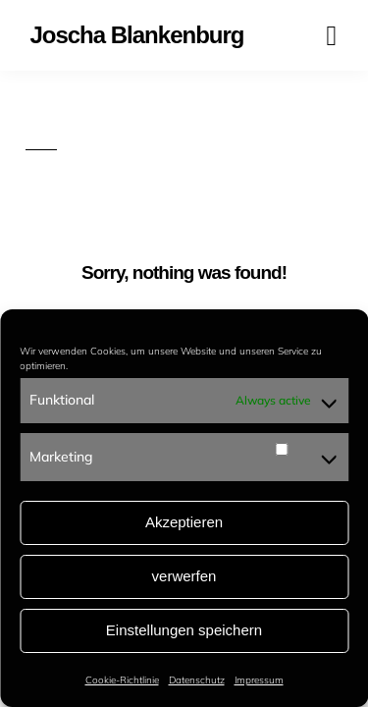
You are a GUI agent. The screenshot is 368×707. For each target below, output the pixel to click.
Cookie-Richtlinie (122, 680)
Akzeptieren (184, 522)
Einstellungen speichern (184, 630)
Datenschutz (197, 680)
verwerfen (184, 576)
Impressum (259, 680)
